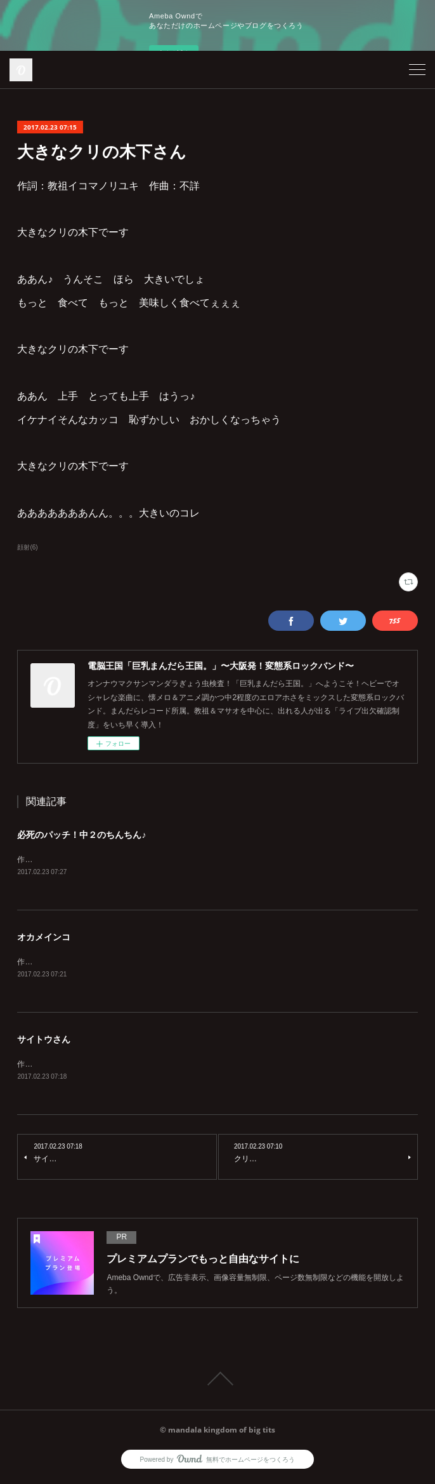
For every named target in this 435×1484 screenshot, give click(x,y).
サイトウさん (43, 1041)
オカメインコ (43, 938)
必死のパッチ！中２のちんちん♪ (81, 835)
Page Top (217, 1382)
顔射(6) (27, 547)
